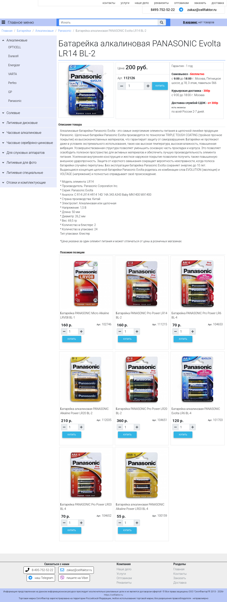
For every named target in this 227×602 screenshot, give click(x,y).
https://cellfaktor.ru (113, 595)
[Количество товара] (135, 86)
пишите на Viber (74, 578)
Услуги (121, 574)
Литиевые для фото (21, 163)
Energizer (14, 65)
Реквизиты (124, 582)
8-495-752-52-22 (39, 570)
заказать (200, 3)
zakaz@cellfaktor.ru (201, 10)
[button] (161, 22)
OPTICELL (14, 47)
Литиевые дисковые (22, 123)
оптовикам (181, 3)
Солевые (13, 113)
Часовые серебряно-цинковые (29, 143)
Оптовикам (124, 578)
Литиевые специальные (24, 173)
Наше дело (124, 569)
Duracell (13, 56)
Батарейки (24, 30)
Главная (7, 30)
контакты (109, 3)
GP (10, 92)
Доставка (180, 582)
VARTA (12, 74)
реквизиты (161, 3)
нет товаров (198, 22)
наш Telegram (40, 578)
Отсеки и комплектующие (26, 183)
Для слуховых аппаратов (25, 153)
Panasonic (64, 30)
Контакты (180, 574)
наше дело (142, 3)
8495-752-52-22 (163, 10)
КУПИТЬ (160, 86)
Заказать (179, 578)
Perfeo (12, 83)
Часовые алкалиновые (23, 133)
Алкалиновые (44, 30)
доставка (218, 3)
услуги (125, 3)
